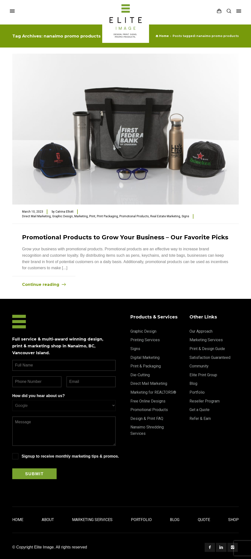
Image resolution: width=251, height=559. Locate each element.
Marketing (81, 216)
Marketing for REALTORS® (153, 392)
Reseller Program (204, 401)
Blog (193, 383)
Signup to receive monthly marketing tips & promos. (70, 456)
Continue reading (40, 284)
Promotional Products (134, 216)
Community (199, 366)
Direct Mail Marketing (36, 216)
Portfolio (197, 392)
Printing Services (145, 340)
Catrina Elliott (64, 211)
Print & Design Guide (207, 348)
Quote (204, 519)
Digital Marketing (145, 357)
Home (17, 519)
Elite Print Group (203, 375)
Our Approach (201, 331)
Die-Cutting (140, 375)
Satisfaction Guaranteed (209, 357)
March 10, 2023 (32, 211)
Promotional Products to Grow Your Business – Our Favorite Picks (125, 237)
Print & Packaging (145, 366)
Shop (233, 519)
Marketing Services (206, 340)
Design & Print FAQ (146, 418)
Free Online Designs (147, 401)
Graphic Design (62, 216)
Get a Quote (199, 409)
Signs (185, 216)
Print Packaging (107, 216)
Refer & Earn (200, 418)
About (48, 519)
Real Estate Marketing (165, 216)
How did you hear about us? (38, 396)
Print (92, 216)
